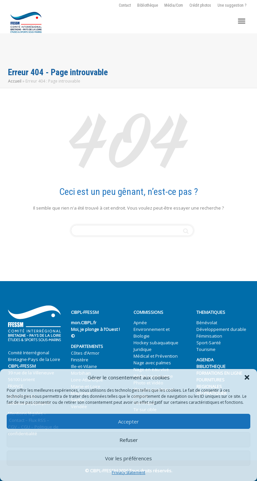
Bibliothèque (147, 5)
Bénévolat (206, 323)
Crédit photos (200, 5)
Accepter (128, 421)
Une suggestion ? (232, 5)
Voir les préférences (128, 458)
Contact (125, 5)
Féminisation (209, 336)
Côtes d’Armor (85, 353)
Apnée (140, 323)
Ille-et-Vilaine (84, 366)
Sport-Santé (208, 343)
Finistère (79, 360)
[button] (247, 377)
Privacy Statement (128, 472)
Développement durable (221, 329)
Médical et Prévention (156, 356)
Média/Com (173, 5)
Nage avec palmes (152, 363)
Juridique (143, 349)
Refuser (128, 440)
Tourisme (206, 349)
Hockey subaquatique (156, 343)
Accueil (14, 81)
